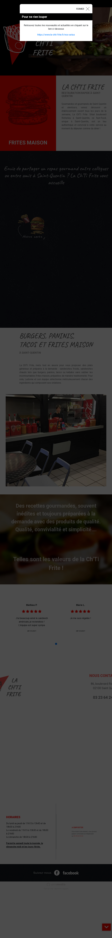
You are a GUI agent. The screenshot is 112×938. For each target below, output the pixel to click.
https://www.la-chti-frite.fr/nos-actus (56, 34)
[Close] (82, 8)
